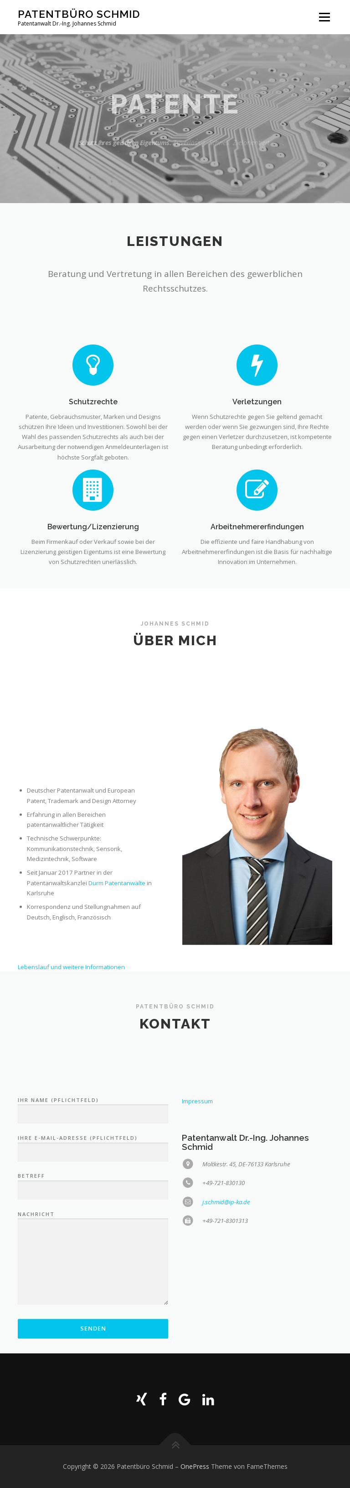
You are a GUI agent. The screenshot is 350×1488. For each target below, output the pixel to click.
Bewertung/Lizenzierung (93, 568)
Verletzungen (257, 450)
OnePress (194, 1466)
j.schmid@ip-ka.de (226, 1303)
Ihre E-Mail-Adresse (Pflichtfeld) (93, 1246)
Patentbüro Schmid (79, 14)
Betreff (93, 1284)
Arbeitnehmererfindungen (257, 568)
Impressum (197, 1202)
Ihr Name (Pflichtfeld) (93, 1208)
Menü (324, 17)
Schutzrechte (93, 450)
